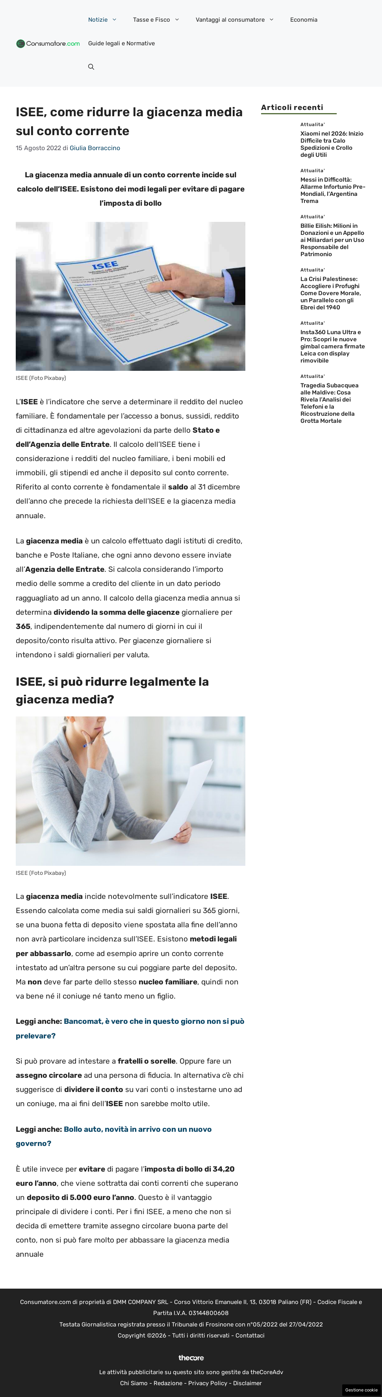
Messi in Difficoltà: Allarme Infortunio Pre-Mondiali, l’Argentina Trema (332, 190)
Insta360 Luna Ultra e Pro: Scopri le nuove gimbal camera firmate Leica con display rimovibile (332, 346)
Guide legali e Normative (121, 43)
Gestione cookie (361, 1390)
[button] (91, 67)
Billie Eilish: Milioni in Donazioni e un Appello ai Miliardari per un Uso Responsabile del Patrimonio (332, 240)
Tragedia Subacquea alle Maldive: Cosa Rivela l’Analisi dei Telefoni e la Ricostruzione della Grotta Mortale (329, 403)
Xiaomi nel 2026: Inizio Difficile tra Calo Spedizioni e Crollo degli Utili (331, 144)
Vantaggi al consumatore (239, 20)
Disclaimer (247, 1383)
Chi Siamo (134, 1383)
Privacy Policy (207, 1383)
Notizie (106, 20)
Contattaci (250, 1335)
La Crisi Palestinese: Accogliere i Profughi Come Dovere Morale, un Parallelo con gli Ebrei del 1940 (330, 293)
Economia (303, 19)
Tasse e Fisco (160, 20)
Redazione (168, 1383)
